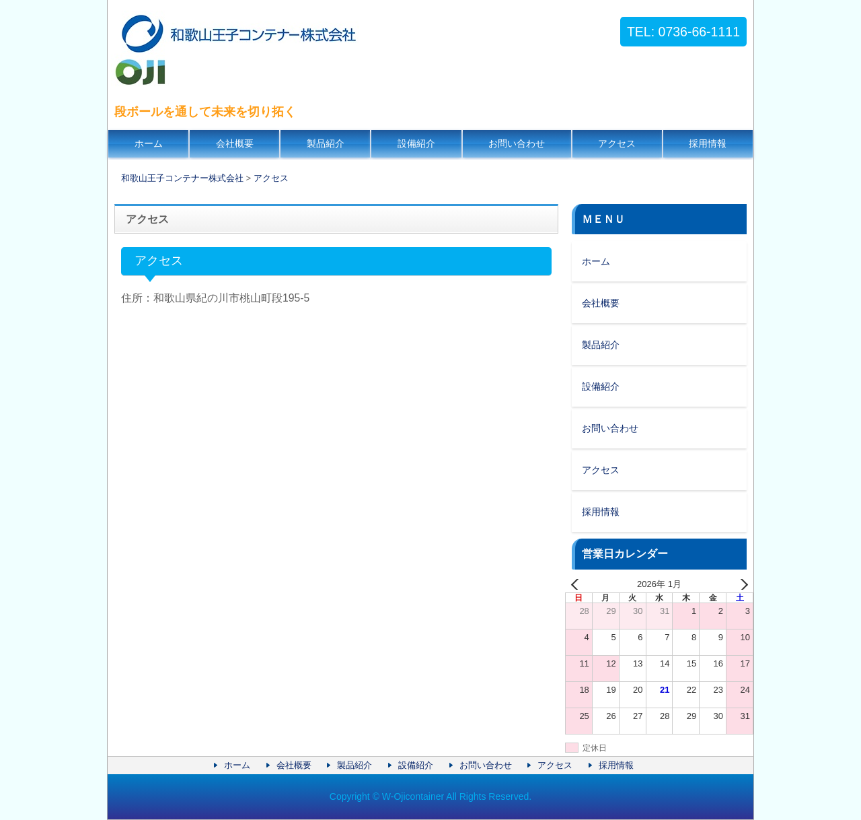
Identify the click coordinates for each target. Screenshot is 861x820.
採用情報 (707, 143)
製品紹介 (325, 143)
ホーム (149, 143)
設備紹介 (416, 143)
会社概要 (235, 143)
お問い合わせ (516, 143)
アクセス (617, 143)
